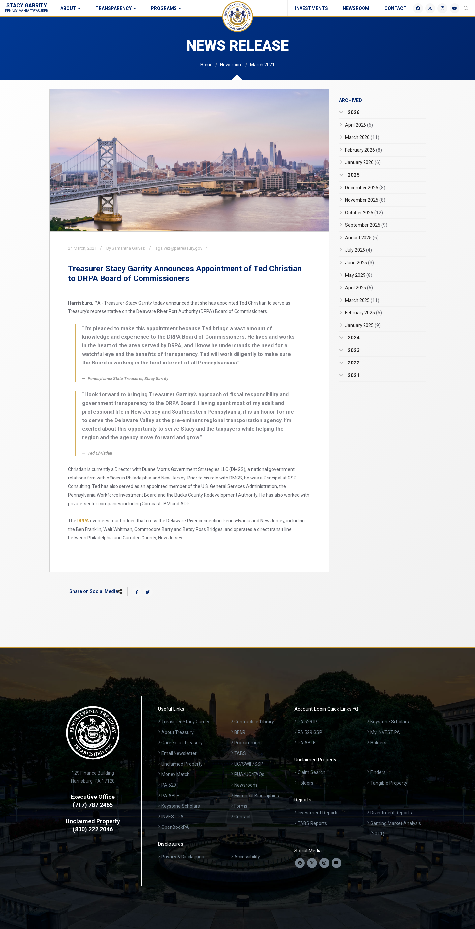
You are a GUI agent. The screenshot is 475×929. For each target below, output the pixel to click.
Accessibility (247, 856)
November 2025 (365, 200)
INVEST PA (172, 816)
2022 (353, 363)
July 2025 (358, 250)
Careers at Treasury (182, 742)
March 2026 (362, 137)
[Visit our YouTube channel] (336, 863)
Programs (166, 8)
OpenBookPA (175, 827)
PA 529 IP (307, 721)
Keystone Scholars (180, 806)
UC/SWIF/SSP (248, 764)
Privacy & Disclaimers (183, 856)
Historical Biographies (256, 795)
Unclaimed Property (182, 764)
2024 (353, 338)
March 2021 (262, 64)
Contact (395, 8)
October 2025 (364, 212)
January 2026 (363, 162)
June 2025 (359, 262)
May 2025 (358, 275)
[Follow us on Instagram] (324, 863)
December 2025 (365, 187)
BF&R (239, 732)
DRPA (83, 520)
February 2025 (363, 312)
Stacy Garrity (26, 7)
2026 (353, 112)
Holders (378, 742)
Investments (311, 8)
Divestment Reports (391, 812)
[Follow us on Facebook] (300, 863)
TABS (240, 753)
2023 (353, 350)
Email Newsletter (179, 753)
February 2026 (363, 150)
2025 (353, 175)
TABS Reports (312, 823)
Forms (240, 806)
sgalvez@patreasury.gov (178, 248)
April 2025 (359, 287)
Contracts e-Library (254, 721)
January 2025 (363, 325)
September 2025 (366, 225)
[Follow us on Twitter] (312, 863)
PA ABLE (170, 795)
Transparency (115, 8)
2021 (353, 375)
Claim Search (311, 772)
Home (206, 64)
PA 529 (168, 785)
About (70, 8)
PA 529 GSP (310, 732)
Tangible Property (388, 783)
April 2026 (359, 125)
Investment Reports (318, 812)
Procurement (248, 742)
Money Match (175, 774)
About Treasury (177, 732)
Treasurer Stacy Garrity (185, 721)
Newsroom (356, 8)
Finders (378, 772)
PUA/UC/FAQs (249, 774)
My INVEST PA (385, 732)
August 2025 (362, 237)
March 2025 (362, 300)
